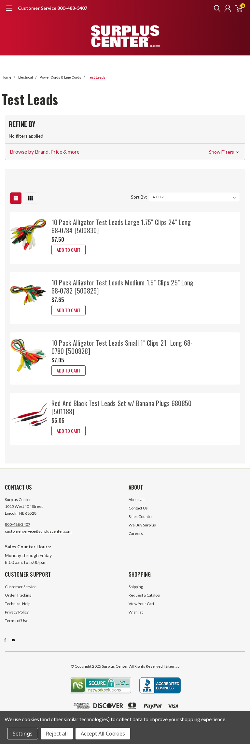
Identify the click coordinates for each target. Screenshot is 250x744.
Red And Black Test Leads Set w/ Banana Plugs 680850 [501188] (121, 407)
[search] (215, 8)
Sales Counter (141, 516)
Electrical (25, 77)
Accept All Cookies (103, 733)
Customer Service (20, 586)
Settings (23, 733)
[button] (125, 151)
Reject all (57, 733)
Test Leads (96, 77)
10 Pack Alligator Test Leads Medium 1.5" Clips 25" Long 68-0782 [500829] (122, 287)
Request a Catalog (144, 595)
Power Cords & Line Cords (60, 77)
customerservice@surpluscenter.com (38, 531)
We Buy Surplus (142, 525)
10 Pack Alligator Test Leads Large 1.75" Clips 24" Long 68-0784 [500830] (121, 226)
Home (6, 77)
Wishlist (136, 612)
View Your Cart (141, 603)
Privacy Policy (17, 612)
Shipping (136, 586)
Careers (136, 533)
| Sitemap (171, 666)
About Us (137, 499)
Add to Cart (68, 249)
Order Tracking (18, 595)
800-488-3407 (17, 524)
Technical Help (17, 603)
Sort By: (139, 197)
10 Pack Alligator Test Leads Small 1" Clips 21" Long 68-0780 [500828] (122, 347)
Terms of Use (16, 620)
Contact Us (138, 508)
